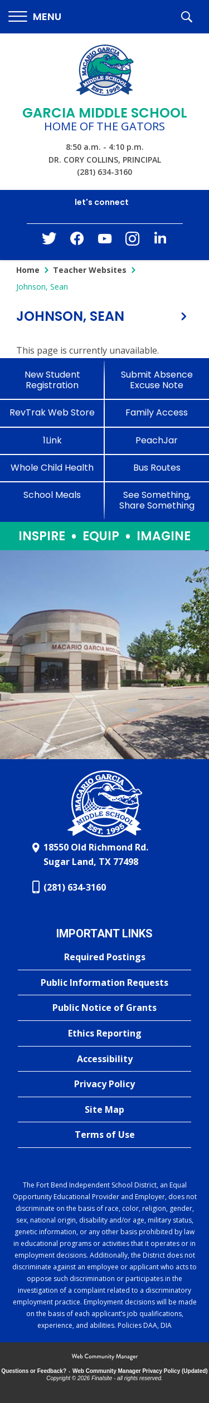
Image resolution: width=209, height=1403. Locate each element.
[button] (34, 17)
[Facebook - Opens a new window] (77, 241)
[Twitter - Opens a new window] (49, 241)
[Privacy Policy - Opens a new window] (104, 1084)
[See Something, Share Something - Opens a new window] (157, 500)
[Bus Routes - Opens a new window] (157, 467)
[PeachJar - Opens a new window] (157, 440)
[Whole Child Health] (52, 467)
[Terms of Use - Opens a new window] (104, 1135)
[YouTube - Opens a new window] (105, 241)
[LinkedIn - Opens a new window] (160, 241)
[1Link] (52, 440)
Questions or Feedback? (33, 1371)
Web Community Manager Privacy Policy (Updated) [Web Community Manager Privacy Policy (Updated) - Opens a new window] (140, 1371)
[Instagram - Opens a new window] (133, 242)
